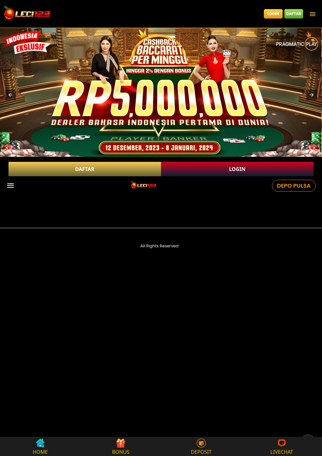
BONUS (121, 446)
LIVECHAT (281, 446)
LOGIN (273, 13)
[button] (10, 95)
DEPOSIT (201, 446)
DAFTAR (293, 13)
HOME (40, 446)
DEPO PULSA (294, 186)
